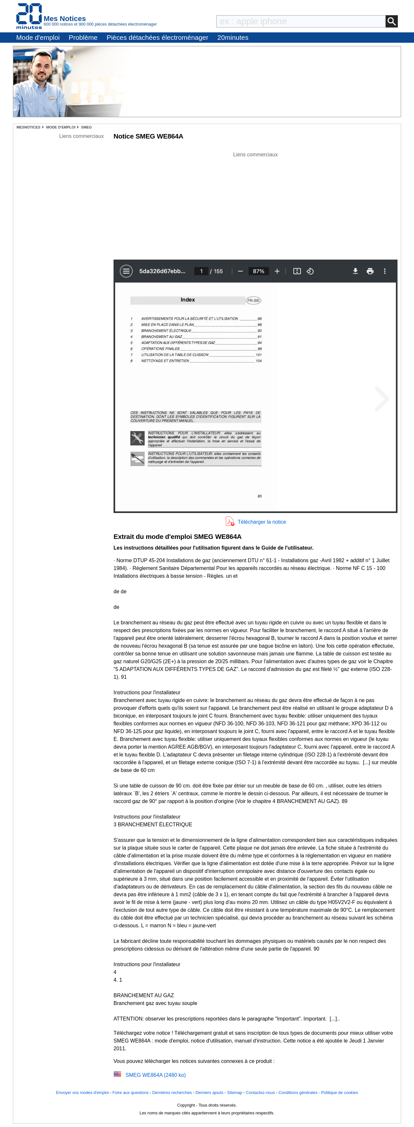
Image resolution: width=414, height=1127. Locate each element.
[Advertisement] (255, 204)
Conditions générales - (299, 1092)
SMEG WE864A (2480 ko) (155, 1075)
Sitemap (234, 1092)
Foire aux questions (131, 1092)
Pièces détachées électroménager (157, 37)
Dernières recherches (172, 1092)
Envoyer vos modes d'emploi (82, 1092)
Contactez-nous (260, 1092)
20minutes (232, 37)
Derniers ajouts (209, 1092)
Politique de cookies (339, 1092)
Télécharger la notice (262, 522)
